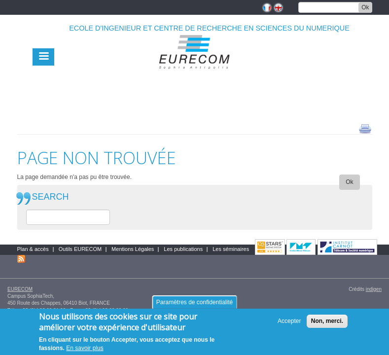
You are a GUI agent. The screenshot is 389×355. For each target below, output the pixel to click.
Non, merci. (327, 323)
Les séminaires (230, 249)
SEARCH (50, 197)
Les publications (183, 249)
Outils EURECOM (80, 249)
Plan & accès (33, 249)
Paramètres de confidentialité (194, 304)
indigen (374, 289)
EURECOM (20, 289)
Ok (365, 7)
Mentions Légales (132, 249)
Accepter (289, 323)
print (365, 128)
